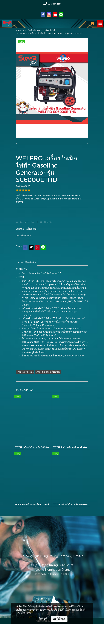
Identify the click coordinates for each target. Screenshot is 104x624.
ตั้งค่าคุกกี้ (43, 618)
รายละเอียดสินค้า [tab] (27, 262)
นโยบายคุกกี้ (26, 612)
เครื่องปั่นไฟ (31, 228)
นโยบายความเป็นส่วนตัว (75, 609)
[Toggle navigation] (100, 23)
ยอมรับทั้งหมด (59, 618)
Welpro (28, 235)
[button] (85, 23)
